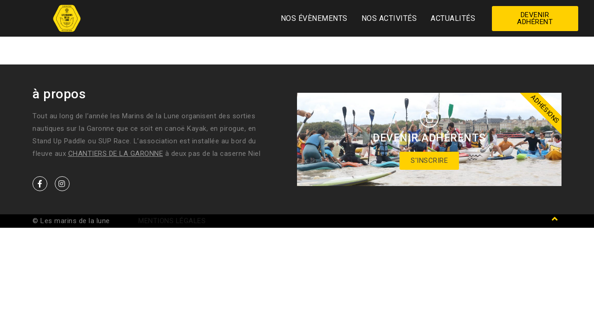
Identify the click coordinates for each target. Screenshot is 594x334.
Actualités (453, 18)
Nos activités (389, 18)
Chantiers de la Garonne (115, 153)
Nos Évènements (314, 18)
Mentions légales (172, 221)
